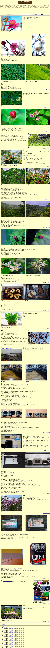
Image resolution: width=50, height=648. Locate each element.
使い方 (42, 14)
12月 (6, 627)
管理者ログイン (4, 624)
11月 (4, 627)
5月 (10, 628)
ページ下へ (48, 89)
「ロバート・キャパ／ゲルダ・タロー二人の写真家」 (15, 568)
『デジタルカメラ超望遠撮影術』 (7, 581)
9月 (17, 628)
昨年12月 (2, 570)
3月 (7, 628)
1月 (4, 628)
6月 (12, 628)
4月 (9, 628)
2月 (5, 628)
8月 (15, 628)
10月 (19, 628)
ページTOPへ (45, 89)
